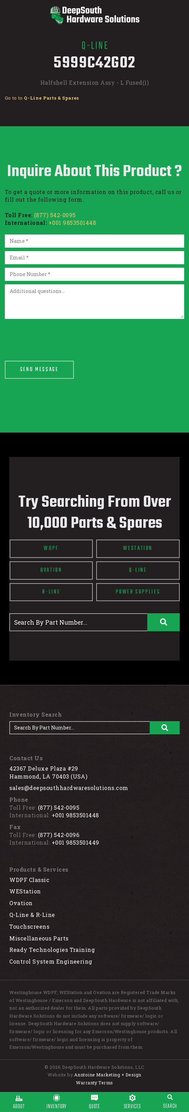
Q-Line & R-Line (32, 914)
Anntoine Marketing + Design (107, 1074)
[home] (94, 15)
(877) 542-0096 (59, 834)
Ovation (20, 903)
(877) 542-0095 (55, 215)
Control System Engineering (50, 961)
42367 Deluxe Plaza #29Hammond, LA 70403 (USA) (48, 772)
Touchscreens (29, 926)
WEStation (25, 891)
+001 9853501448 (72, 222)
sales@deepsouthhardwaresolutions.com (68, 787)
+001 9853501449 (75, 842)
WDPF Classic (29, 879)
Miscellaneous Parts (38, 938)
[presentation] (57, 335)
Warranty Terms (94, 1082)
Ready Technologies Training (52, 949)
